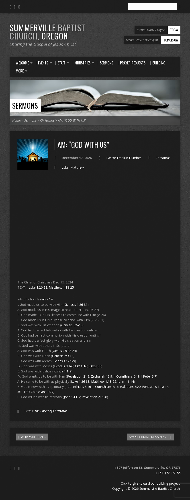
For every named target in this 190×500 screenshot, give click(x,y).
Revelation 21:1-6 (94, 397)
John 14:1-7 (72, 397)
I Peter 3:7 (148, 376)
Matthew (77, 167)
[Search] (152, 6)
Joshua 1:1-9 (62, 371)
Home (16, 120)
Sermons (25, 105)
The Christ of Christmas (51, 411)
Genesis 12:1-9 (64, 361)
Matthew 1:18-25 (61, 287)
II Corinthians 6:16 (105, 386)
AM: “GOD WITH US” (72, 120)
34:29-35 (95, 366)
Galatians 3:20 (130, 386)
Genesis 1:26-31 (76, 304)
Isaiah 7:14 (45, 299)
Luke (65, 167)
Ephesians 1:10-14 (155, 386)
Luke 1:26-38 (38, 287)
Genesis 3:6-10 (71, 325)
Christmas (47, 120)
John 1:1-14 (126, 381)
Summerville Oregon (47, 31)
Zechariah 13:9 (101, 376)
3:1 (19, 392)
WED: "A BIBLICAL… (32, 437)
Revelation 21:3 (78, 376)
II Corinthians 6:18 (127, 376)
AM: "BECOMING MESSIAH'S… (150, 437)
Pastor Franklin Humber (123, 158)
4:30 (26, 392)
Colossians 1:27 (42, 392)
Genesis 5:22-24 (64, 351)
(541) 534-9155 (169, 473)
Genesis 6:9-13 (62, 356)
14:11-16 (81, 366)
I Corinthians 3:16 (78, 386)
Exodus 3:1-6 (63, 366)
